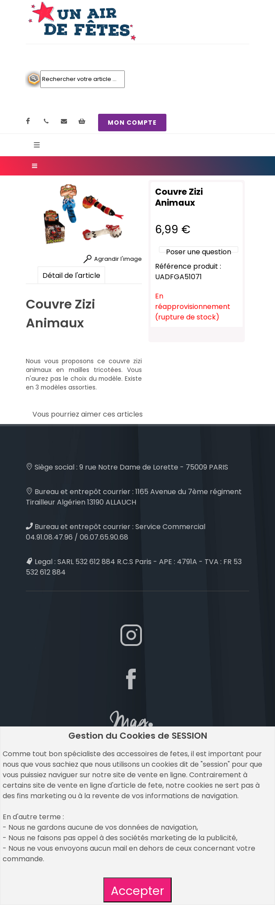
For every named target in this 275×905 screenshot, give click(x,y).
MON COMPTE (132, 122)
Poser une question (198, 252)
